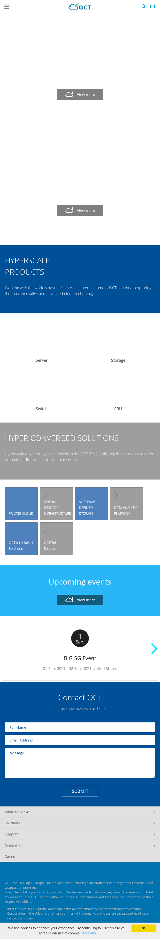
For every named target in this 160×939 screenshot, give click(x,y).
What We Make (17, 812)
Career (10, 856)
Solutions (12, 823)
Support (11, 834)
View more (86, 94)
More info (89, 933)
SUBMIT (80, 791)
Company (12, 845)
